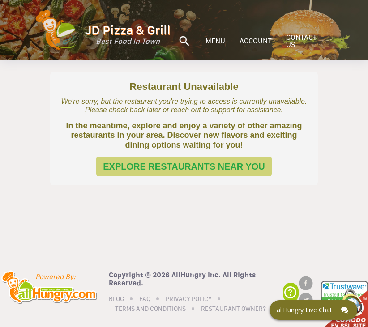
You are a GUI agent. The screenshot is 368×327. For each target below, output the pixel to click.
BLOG (116, 299)
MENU (215, 41)
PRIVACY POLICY (189, 299)
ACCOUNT (256, 41)
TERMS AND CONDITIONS (150, 309)
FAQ (144, 299)
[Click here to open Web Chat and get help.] (313, 310)
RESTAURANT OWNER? (233, 309)
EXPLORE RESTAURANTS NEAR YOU (184, 166)
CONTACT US (301, 41)
